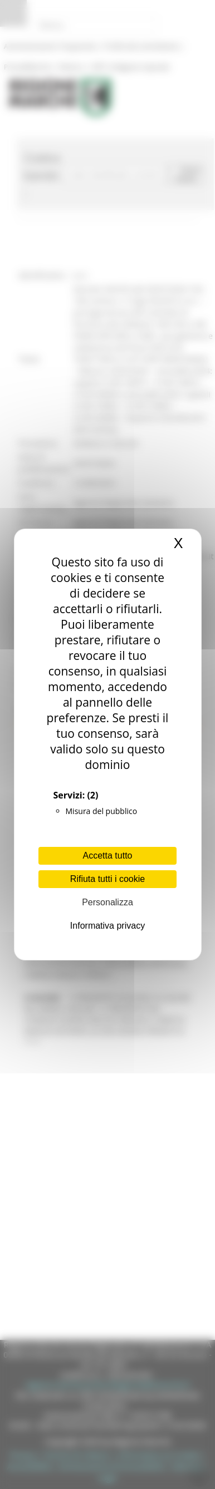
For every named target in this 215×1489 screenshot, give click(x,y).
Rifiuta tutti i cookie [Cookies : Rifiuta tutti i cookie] (107, 879)
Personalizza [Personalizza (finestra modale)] (107, 902)
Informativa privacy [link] (107, 925)
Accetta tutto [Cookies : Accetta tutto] (108, 855)
